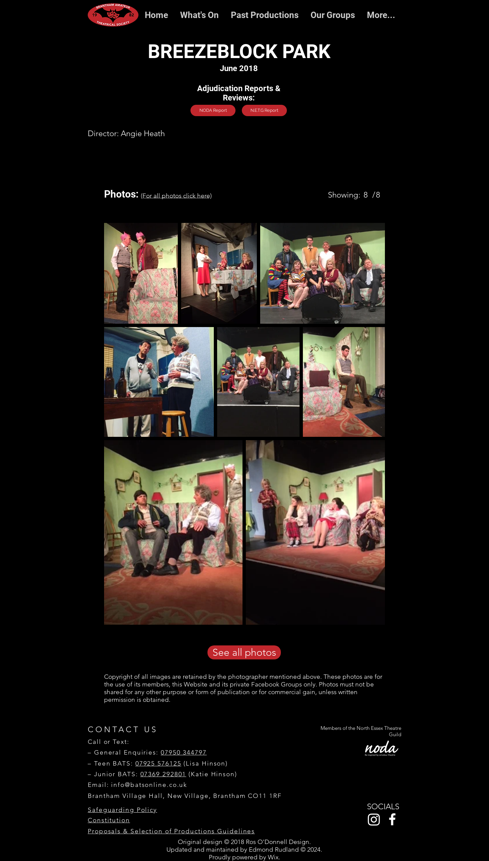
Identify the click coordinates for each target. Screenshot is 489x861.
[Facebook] (392, 819)
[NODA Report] (212, 110)
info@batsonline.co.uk (149, 785)
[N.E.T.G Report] (264, 110)
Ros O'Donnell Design (277, 842)
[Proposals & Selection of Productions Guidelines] (171, 831)
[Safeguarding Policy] (127, 810)
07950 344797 (184, 752)
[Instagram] (374, 819)
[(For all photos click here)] (176, 196)
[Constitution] (127, 820)
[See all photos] (244, 652)
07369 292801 (163, 774)
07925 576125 (158, 763)
